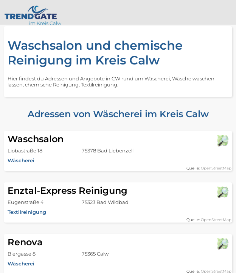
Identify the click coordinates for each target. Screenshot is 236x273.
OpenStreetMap (216, 168)
